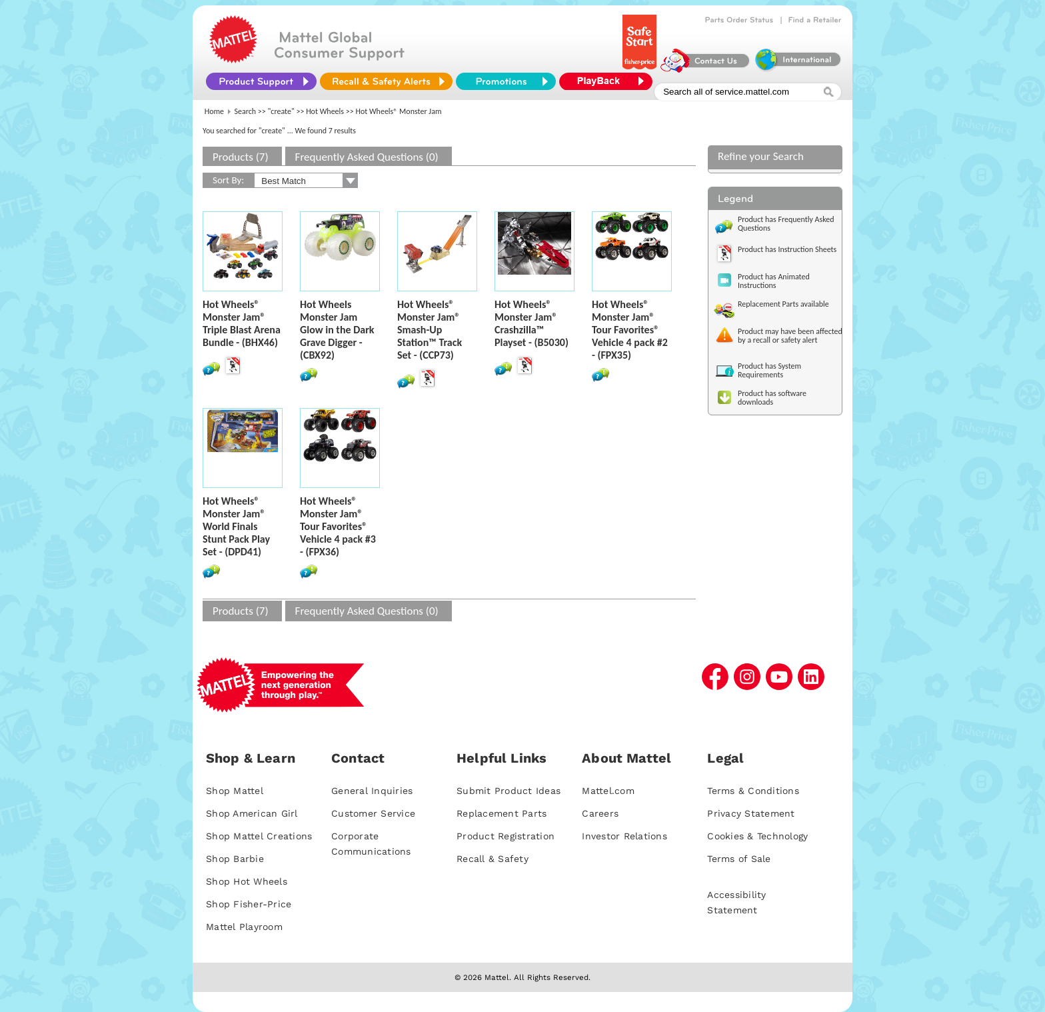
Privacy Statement (750, 813)
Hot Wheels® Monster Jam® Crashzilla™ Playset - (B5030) (531, 323)
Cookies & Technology (757, 836)
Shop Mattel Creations (259, 836)
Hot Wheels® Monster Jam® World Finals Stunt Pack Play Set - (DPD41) (236, 526)
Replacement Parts (501, 813)
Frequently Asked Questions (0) (367, 157)
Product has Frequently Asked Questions (786, 224)
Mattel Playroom (244, 926)
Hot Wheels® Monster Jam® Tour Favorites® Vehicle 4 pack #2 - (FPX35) (630, 329)
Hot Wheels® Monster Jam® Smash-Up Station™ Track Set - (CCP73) (429, 329)
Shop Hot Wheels (246, 881)
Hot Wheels (325, 111)
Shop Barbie (235, 858)
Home (214, 111)
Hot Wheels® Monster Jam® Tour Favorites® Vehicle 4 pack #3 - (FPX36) (338, 526)
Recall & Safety (492, 858)
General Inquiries (372, 790)
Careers (600, 813)
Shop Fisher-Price (248, 904)
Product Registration (505, 836)
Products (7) (241, 157)
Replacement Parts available (783, 304)
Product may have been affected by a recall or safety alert (790, 336)
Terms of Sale (738, 858)
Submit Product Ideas (508, 790)
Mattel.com (608, 790)
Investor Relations (624, 836)
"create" (281, 111)
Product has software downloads (772, 398)
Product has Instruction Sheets (787, 249)
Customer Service (373, 813)
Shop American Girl (252, 813)
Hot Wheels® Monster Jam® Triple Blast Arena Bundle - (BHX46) (242, 323)
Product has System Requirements (769, 370)
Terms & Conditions (753, 790)
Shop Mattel (234, 790)
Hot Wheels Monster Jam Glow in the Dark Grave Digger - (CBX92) (337, 329)
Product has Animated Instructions (774, 281)
